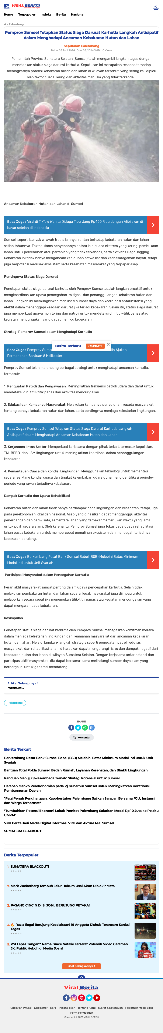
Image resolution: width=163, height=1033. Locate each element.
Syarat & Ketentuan (110, 1007)
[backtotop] (81, 979)
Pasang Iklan (67, 1007)
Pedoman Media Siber (139, 1007)
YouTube (99, 999)
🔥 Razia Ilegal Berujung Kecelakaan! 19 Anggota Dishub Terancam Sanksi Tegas (70, 927)
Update (95, 346)
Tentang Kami (87, 1007)
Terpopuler (26, 14)
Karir (53, 1007)
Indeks (46, 14)
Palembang (15, 702)
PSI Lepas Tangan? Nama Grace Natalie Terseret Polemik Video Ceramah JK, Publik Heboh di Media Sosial (69, 946)
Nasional (77, 14)
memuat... (15, 688)
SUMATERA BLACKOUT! (30, 867)
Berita (61, 14)
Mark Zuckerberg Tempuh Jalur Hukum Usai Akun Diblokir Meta (63, 886)
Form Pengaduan (81, 1012)
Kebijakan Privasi (20, 1007)
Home (8, 14)
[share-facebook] (71, 728)
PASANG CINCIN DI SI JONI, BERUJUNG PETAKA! (50, 905)
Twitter (91, 999)
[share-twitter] (78, 728)
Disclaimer (41, 1007)
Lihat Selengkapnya (82, 966)
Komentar (81, 737)
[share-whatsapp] (85, 728)
